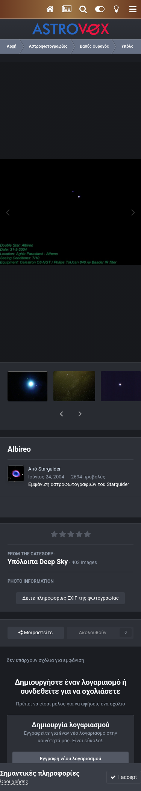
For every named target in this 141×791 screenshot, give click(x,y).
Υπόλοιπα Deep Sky (38, 542)
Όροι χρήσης (14, 781)
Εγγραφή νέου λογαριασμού (70, 739)
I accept (124, 777)
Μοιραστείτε (35, 613)
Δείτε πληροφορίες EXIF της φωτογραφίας (70, 578)
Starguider (49, 449)
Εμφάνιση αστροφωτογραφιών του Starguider (78, 465)
